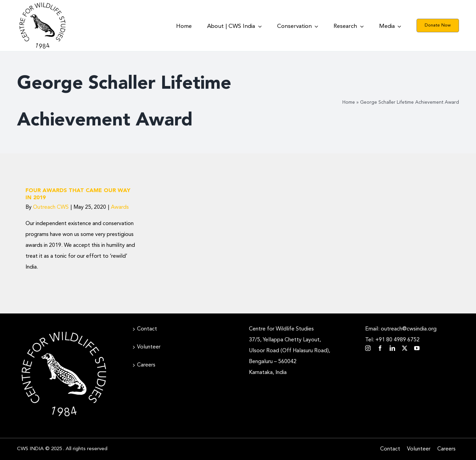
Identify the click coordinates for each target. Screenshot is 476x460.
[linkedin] (392, 348)
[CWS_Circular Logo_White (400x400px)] (64, 330)
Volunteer (148, 347)
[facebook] (380, 348)
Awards (120, 207)
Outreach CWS (51, 207)
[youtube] (417, 348)
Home (348, 102)
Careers (146, 365)
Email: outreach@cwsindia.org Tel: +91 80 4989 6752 (401, 334)
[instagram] (368, 348)
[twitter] (404, 348)
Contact (147, 329)
